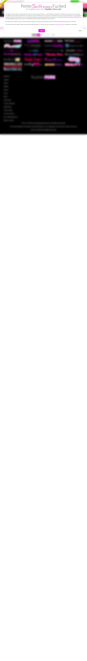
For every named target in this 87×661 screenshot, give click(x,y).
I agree (42, 31)
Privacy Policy (61, 24)
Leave (80, 30)
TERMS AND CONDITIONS (73, 17)
